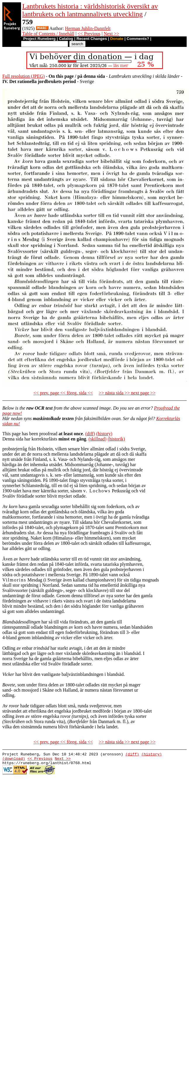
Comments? (138, 38)
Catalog (66, 38)
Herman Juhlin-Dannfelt (88, 28)
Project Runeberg (39, 38)
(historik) (116, 438)
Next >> (111, 33)
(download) (13, 760)
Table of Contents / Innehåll (48, 33)
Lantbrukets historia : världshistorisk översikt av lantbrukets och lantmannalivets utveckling (90, 10)
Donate (116, 38)
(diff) (90, 433)
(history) (104, 433)
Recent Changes (92, 38)
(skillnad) (97, 438)
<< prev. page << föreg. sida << (63, 392)
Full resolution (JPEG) (23, 76)
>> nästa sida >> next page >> (127, 392)
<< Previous (89, 33)
